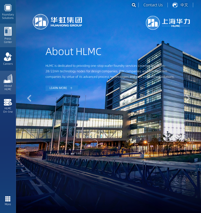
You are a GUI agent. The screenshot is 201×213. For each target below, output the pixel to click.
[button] (29, 98)
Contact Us (153, 5)
